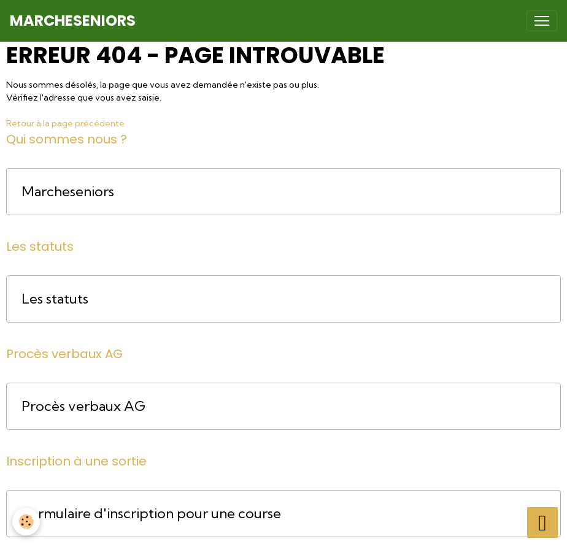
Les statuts (54, 299)
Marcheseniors (67, 191)
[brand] (73, 21)
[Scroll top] (542, 522)
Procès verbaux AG (83, 406)
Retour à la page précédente (65, 123)
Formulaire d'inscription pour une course (151, 513)
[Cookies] (26, 521)
